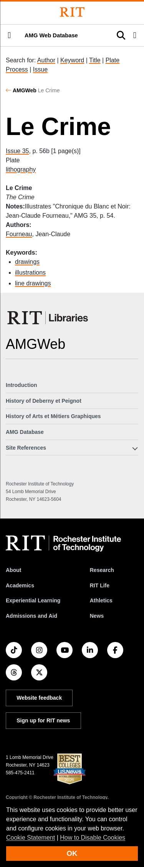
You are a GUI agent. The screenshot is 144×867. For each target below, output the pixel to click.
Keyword (72, 60)
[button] (9, 35)
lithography (21, 169)
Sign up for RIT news (43, 720)
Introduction (21, 385)
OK (72, 853)
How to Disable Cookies (92, 837)
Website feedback (39, 698)
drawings (27, 261)
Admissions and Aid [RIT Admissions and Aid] (31, 616)
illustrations (30, 272)
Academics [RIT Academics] (20, 585)
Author (46, 60)
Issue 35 (17, 151)
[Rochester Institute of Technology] (72, 12)
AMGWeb (24, 90)
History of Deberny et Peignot (43, 401)
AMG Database (25, 432)
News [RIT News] (97, 616)
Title (95, 60)
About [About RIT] (13, 570)
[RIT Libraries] (48, 317)
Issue (40, 69)
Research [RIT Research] (102, 570)
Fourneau (19, 234)
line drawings (33, 283)
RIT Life (99, 585)
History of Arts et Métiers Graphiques (53, 416)
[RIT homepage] (63, 543)
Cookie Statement (30, 837)
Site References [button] (26, 448)
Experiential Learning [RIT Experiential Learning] (33, 600)
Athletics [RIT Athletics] (101, 600)
